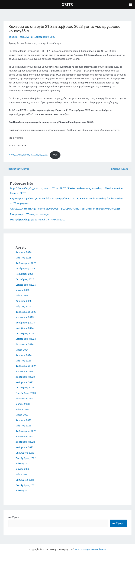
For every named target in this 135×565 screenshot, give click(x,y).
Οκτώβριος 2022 (24, 452)
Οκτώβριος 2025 (24, 279)
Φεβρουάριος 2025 (25, 311)
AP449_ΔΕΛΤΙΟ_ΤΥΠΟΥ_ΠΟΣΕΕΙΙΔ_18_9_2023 (28, 155)
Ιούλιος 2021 (22, 490)
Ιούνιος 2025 (22, 290)
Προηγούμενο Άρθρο (16, 168)
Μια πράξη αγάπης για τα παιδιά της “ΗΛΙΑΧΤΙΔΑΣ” (38, 219)
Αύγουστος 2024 (24, 344)
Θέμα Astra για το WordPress (90, 549)
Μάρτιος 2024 (23, 360)
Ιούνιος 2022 (22, 468)
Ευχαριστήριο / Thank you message (29, 214)
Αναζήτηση (14, 517)
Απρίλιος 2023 (23, 420)
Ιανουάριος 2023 (24, 436)
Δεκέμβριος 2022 (25, 441)
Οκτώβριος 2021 (24, 479)
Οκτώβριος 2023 (24, 387)
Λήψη (55, 155)
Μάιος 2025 (21, 295)
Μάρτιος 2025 (23, 306)
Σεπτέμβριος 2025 (25, 284)
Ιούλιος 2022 (22, 463)
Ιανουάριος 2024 (24, 371)
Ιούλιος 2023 (22, 403)
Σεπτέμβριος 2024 (25, 338)
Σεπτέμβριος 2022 (25, 458)
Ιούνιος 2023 (22, 409)
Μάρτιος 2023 (23, 425)
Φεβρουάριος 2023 (25, 431)
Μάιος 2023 (21, 414)
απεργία (13, 36)
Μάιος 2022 (21, 474)
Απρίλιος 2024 (23, 355)
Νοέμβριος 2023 (24, 382)
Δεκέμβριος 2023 (25, 376)
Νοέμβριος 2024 (24, 328)
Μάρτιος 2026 (23, 257)
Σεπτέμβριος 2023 (25, 393)
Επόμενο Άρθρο (121, 168)
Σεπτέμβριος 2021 (25, 485)
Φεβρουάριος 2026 (25, 263)
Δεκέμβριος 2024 (25, 322)
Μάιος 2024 (21, 349)
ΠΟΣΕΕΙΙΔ (23, 36)
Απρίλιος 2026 (23, 252)
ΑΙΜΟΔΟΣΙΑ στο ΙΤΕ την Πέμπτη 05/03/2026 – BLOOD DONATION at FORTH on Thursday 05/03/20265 (65, 208)
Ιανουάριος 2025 (24, 317)
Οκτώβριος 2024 (24, 333)
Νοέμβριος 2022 (24, 447)
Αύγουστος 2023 (24, 398)
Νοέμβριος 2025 (24, 273)
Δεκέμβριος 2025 (25, 268)
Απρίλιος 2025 (23, 300)
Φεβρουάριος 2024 (25, 365)
